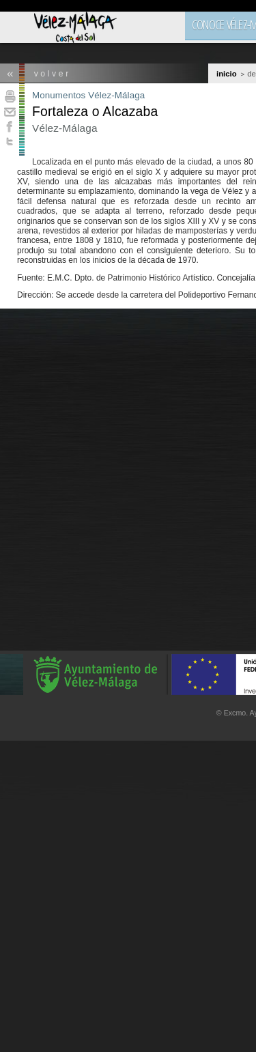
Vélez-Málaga (116, 95)
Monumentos (58, 95)
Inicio (226, 74)
